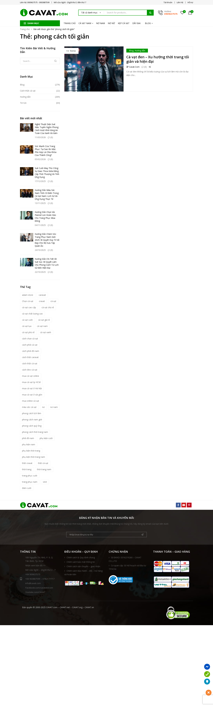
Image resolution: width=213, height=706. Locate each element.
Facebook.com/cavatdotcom (39, 587)
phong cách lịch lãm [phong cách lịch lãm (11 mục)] (31, 413)
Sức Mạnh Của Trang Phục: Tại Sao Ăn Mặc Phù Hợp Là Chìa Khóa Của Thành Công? (45, 150)
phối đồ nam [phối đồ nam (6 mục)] (28, 438)
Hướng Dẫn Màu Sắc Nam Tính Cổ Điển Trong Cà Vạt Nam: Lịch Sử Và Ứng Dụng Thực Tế (47, 194)
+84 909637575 (32, 574)
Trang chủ (25, 29)
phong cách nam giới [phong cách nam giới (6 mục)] (32, 419)
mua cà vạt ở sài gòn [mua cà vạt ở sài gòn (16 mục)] (32, 394)
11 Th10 (71, 50)
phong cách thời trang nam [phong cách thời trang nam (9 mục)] (35, 432)
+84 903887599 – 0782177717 (37, 579)
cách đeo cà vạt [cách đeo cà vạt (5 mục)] (29, 369)
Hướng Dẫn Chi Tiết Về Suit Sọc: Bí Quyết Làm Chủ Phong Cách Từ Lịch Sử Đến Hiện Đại (47, 263)
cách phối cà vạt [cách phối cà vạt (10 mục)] (29, 344)
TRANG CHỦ (70, 23)
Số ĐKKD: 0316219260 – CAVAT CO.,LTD (125, 559)
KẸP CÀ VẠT (123, 23)
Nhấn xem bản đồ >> (35, 565)
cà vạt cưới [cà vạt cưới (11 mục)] (27, 319)
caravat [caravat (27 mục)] (42, 295)
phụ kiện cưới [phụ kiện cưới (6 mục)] (46, 438)
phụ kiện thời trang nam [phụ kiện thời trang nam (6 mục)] (33, 456)
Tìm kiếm (150, 13)
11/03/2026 (40, 137)
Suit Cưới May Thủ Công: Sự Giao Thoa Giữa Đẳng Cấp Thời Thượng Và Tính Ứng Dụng (47, 172)
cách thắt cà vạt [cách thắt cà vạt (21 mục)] (29, 363)
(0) (144, 67)
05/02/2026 (40, 159)
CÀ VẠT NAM (85, 23)
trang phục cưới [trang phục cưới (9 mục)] (29, 475)
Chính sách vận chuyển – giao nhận (83, 566)
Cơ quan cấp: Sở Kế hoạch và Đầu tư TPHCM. (127, 567)
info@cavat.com (33, 583)
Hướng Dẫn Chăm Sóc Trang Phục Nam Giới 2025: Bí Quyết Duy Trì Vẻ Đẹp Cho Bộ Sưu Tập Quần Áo (47, 240)
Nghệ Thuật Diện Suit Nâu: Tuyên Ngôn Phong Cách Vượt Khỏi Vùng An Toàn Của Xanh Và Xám (46, 129)
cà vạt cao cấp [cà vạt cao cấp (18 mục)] (29, 307)
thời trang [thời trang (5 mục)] (26, 469)
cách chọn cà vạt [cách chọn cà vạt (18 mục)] (30, 338)
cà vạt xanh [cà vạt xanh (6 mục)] (45, 332)
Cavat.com (132, 67)
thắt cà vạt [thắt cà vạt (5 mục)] (43, 463)
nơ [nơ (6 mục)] (43, 407)
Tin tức (23, 102)
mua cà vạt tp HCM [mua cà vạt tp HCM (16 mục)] (31, 382)
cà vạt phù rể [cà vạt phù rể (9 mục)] (28, 332)
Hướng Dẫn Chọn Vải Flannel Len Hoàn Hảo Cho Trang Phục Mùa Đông (45, 216)
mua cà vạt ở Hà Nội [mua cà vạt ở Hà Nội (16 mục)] (32, 388)
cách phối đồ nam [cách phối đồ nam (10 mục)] (30, 351)
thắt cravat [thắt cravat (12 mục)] (27, 463)
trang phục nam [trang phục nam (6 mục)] (29, 481)
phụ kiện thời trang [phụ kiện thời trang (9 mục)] (31, 450)
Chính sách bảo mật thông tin (81, 561)
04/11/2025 (40, 225)
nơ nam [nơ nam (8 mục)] (54, 407)
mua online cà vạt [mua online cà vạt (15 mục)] (30, 400)
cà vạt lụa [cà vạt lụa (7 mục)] (26, 326)
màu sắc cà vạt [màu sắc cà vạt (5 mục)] (29, 407)
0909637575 (171, 13)
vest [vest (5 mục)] (45, 481)
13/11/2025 (40, 203)
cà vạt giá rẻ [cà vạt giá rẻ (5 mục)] (44, 319)
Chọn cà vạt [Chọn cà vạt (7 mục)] (27, 301)
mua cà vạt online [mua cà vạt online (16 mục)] (30, 376)
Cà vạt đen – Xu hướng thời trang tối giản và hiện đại (157, 59)
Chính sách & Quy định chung (81, 557)
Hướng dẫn (140, 50)
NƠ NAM (100, 23)
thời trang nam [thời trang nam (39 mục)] (44, 469)
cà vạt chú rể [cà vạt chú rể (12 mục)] (48, 307)
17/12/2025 (40, 181)
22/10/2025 (40, 272)
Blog (131, 50)
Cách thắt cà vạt (28, 90)
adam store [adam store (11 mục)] (27, 295)
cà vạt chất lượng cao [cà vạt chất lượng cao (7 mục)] (32, 313)
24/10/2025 (40, 250)
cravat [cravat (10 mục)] (42, 301)
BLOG (148, 23)
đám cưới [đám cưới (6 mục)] (26, 488)
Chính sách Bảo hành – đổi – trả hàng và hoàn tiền (83, 572)
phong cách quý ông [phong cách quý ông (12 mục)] (31, 425)
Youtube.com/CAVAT (35, 592)
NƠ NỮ (111, 23)
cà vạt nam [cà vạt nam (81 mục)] (42, 326)
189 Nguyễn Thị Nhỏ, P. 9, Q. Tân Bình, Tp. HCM (39, 559)
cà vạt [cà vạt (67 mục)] (53, 301)
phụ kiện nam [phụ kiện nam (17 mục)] (28, 444)
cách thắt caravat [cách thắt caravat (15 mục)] (30, 357)
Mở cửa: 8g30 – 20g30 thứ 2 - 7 (40, 570)
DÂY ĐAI (136, 23)
